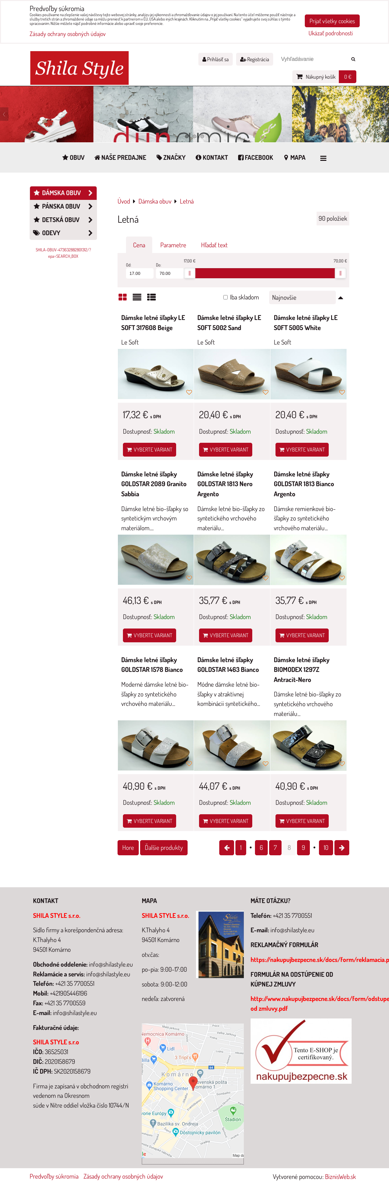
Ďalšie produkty (164, 847)
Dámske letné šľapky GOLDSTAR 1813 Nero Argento (225, 484)
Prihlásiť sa (215, 59)
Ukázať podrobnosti (331, 33)
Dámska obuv (65, 193)
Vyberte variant (149, 449)
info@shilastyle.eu (292, 930)
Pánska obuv (65, 206)
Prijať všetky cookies (332, 21)
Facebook (255, 157)
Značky (170, 157)
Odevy (65, 233)
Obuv (73, 157)
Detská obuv (65, 219)
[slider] (189, 273)
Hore (128, 847)
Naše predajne (120, 157)
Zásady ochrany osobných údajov (123, 1176)
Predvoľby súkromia (54, 1176)
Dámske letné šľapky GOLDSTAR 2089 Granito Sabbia (154, 484)
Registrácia (254, 59)
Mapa (293, 157)
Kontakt (211, 157)
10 (326, 847)
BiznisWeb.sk (340, 1176)
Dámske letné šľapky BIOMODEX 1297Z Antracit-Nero (301, 669)
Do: (170, 270)
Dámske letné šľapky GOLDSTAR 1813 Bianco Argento (304, 484)
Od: (140, 270)
